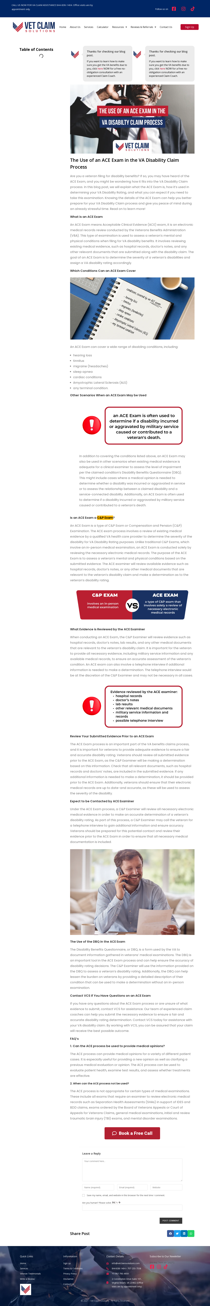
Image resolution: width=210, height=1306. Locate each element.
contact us (166, 27)
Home (62, 27)
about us (75, 27)
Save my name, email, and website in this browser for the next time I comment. (126, 1195)
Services (88, 27)
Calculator (102, 27)
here (100, 68)
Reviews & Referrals (143, 27)
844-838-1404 (64, 5)
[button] (170, 1233)
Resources (119, 27)
